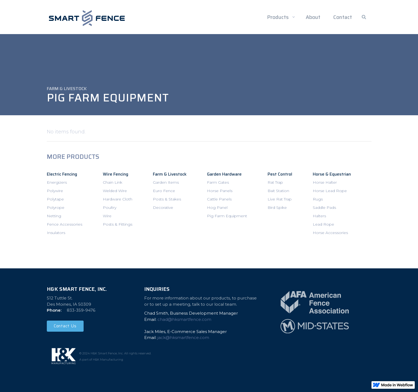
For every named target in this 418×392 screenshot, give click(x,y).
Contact (342, 17)
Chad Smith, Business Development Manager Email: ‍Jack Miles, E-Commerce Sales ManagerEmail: (191, 325)
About (313, 17)
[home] (87, 18)
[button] (280, 17)
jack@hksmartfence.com (183, 337)
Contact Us (65, 326)
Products (278, 17)
